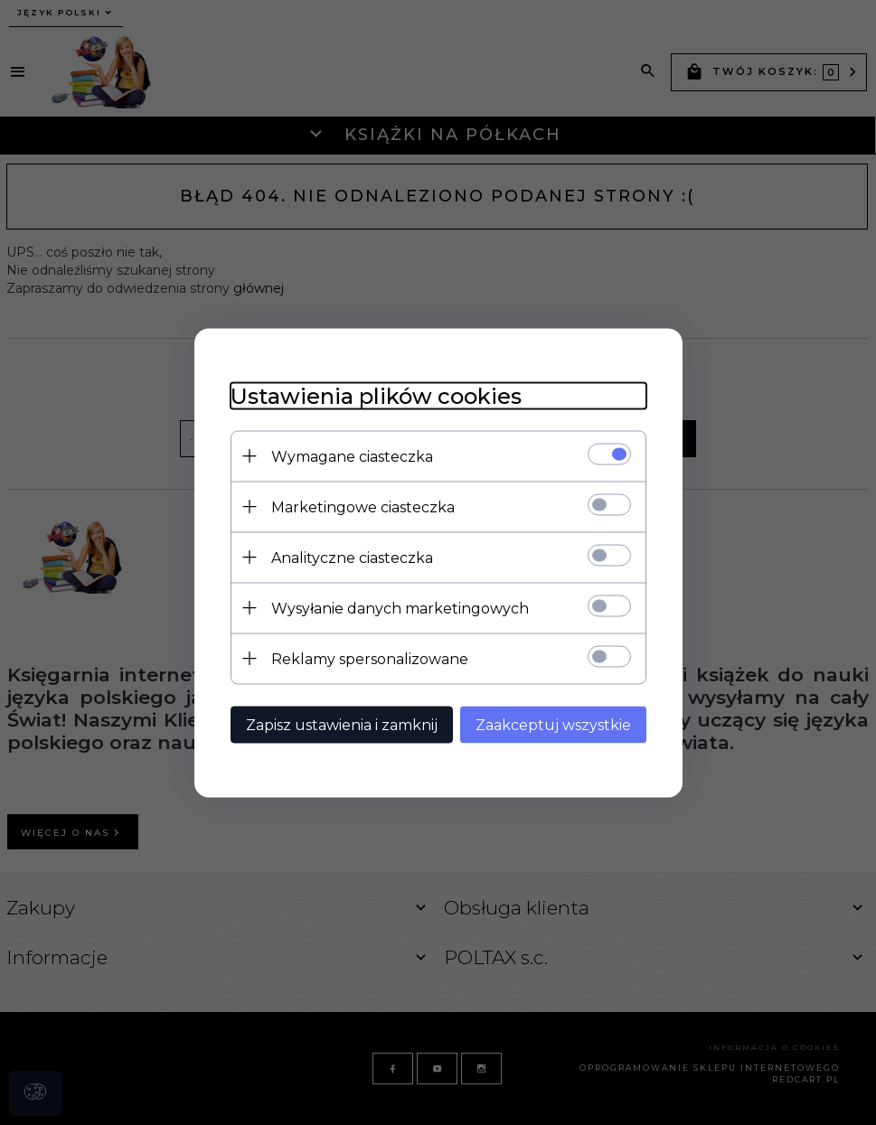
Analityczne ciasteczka (352, 557)
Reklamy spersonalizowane (369, 658)
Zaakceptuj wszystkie (553, 724)
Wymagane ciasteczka (352, 455)
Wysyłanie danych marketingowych (400, 607)
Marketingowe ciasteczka (363, 506)
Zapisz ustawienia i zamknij (342, 724)
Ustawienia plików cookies (376, 395)
